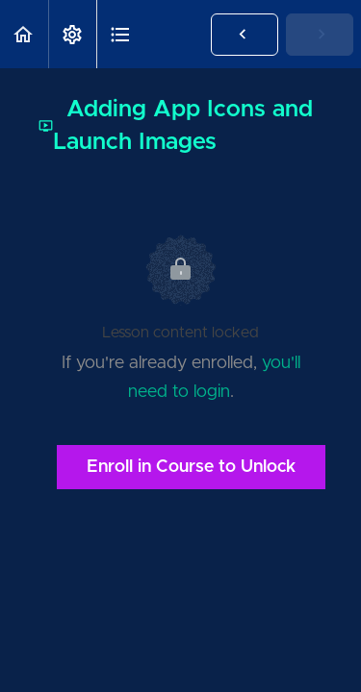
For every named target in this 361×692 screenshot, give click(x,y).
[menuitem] (72, 34)
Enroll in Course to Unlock (191, 467)
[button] (24, 34)
